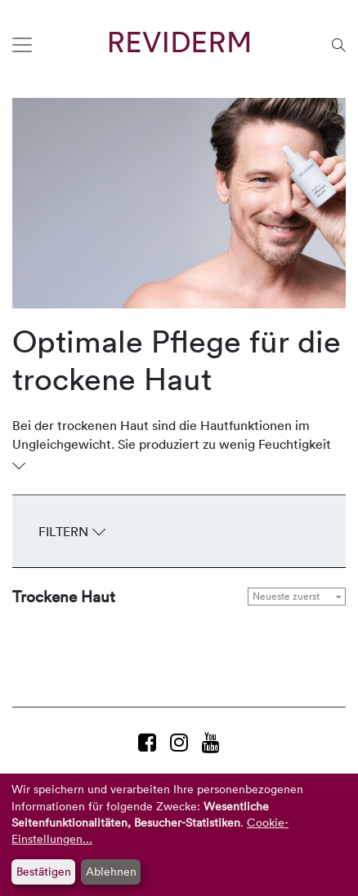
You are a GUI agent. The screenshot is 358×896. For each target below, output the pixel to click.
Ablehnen (111, 871)
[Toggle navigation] (22, 44)
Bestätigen (43, 871)
